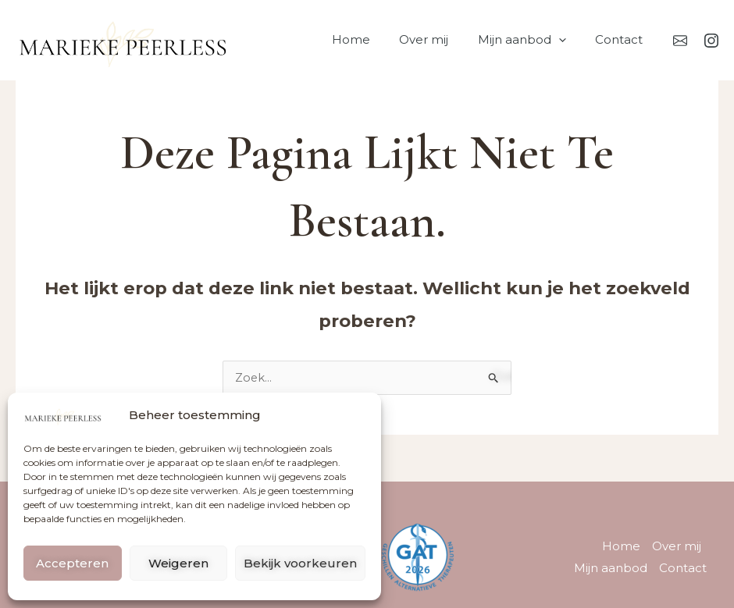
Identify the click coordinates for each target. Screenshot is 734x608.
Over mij (438, 39)
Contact (622, 39)
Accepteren (72, 563)
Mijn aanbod (530, 39)
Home (371, 39)
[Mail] (680, 41)
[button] (567, 39)
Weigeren (178, 563)
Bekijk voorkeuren (300, 563)
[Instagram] (711, 41)
